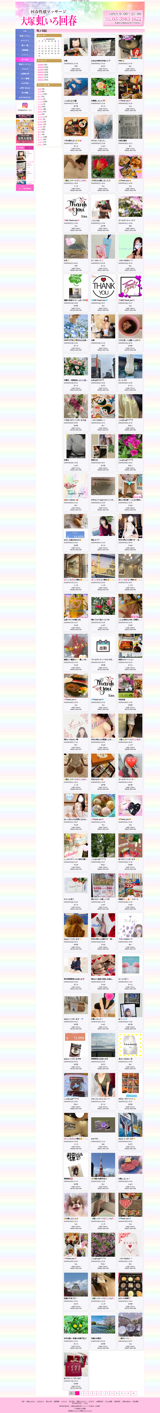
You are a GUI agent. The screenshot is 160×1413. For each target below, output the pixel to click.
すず (39, 91)
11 (121, 1393)
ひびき (40, 109)
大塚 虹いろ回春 (81, 1408)
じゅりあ (41, 117)
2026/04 (41, 67)
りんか (40, 94)
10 (116, 1393)
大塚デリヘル (25, 186)
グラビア (25, 69)
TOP (25, 31)
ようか (40, 127)
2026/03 (41, 70)
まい (39, 134)
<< (44, 39)
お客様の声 (25, 74)
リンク (86, 1403)
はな (39, 107)
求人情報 (25, 93)
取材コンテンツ (25, 64)
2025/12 (41, 77)
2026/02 (41, 72)
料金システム (25, 36)
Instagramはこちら (25, 107)
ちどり (40, 139)
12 (128, 1393)
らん (39, 129)
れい (39, 96)
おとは (40, 99)
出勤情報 (25, 50)
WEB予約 (24, 83)
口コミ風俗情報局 (25, 189)
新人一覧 (25, 45)
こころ (40, 101)
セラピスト (25, 41)
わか (39, 132)
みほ (39, 89)
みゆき (40, 124)
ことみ (40, 104)
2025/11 (41, 80)
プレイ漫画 (25, 78)
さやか (40, 119)
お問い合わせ (25, 88)
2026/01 (41, 75)
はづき (40, 122)
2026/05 (41, 65)
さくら (40, 137)
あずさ (40, 112)
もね (39, 114)
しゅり (40, 142)
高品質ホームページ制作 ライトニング (80, 1411)
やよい (40, 144)
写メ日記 (25, 59)
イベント (25, 55)
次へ (134, 1393)
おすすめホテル (25, 97)
